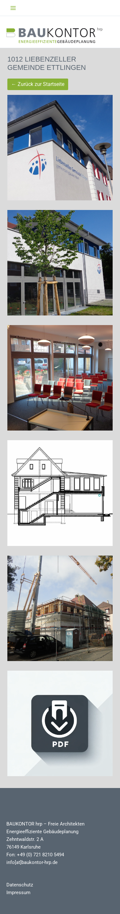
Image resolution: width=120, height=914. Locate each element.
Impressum (18, 892)
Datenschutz (19, 885)
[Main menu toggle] (13, 8)
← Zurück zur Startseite (37, 84)
